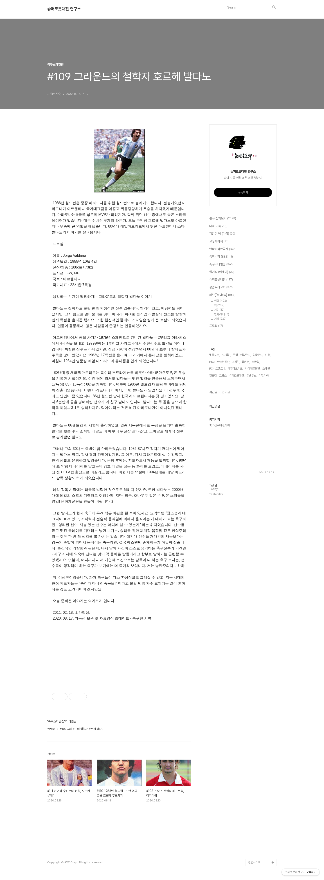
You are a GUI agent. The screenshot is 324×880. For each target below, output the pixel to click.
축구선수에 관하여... (220, 425)
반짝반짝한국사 (222, 249)
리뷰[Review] (222, 295)
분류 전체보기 (222, 218)
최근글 (213, 392)
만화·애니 (221, 314)
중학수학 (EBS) (221, 257)
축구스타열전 (221, 264)
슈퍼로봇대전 (221, 280)
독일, (235, 355)
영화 (220, 300)
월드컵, (213, 375)
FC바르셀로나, (217, 368)
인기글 (226, 392)
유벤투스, (251, 375)
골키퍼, (246, 361)
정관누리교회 (221, 287)
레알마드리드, (235, 368)
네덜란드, (245, 355)
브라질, (256, 361)
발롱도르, (214, 355)
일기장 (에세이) (221, 272)
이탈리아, (264, 375)
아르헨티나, (223, 361)
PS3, (212, 361)
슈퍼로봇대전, (237, 375)
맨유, (268, 355)
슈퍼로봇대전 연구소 (64, 9)
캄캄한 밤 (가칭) (222, 234)
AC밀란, (226, 355)
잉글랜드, (258, 355)
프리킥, (236, 361)
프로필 (216, 326)
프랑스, (223, 375)
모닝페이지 (219, 241)
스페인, (266, 368)
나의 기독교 (218, 226)
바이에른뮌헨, (253, 368)
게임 (219, 309)
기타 (220, 318)
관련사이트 (254, 862)
